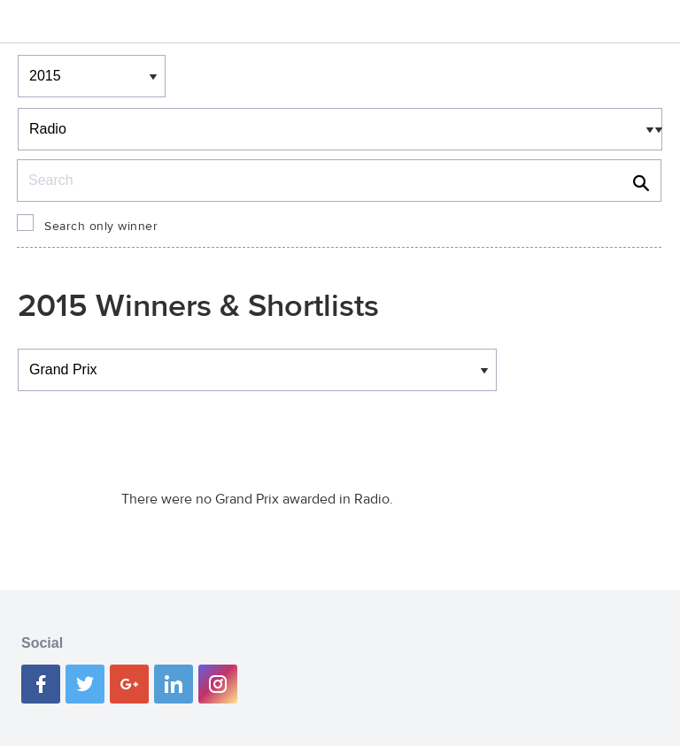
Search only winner (101, 227)
